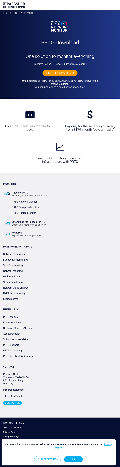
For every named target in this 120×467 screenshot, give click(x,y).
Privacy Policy (10, 432)
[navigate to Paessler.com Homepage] (14, 5)
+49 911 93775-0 (12, 396)
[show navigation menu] (115, 5)
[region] (59, 452)
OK (73, 459)
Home (5, 13)
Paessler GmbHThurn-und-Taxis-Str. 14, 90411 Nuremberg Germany (16, 379)
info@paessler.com (13, 389)
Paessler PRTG (16, 13)
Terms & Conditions (12, 427)
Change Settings (11, 436)
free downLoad (60, 73)
